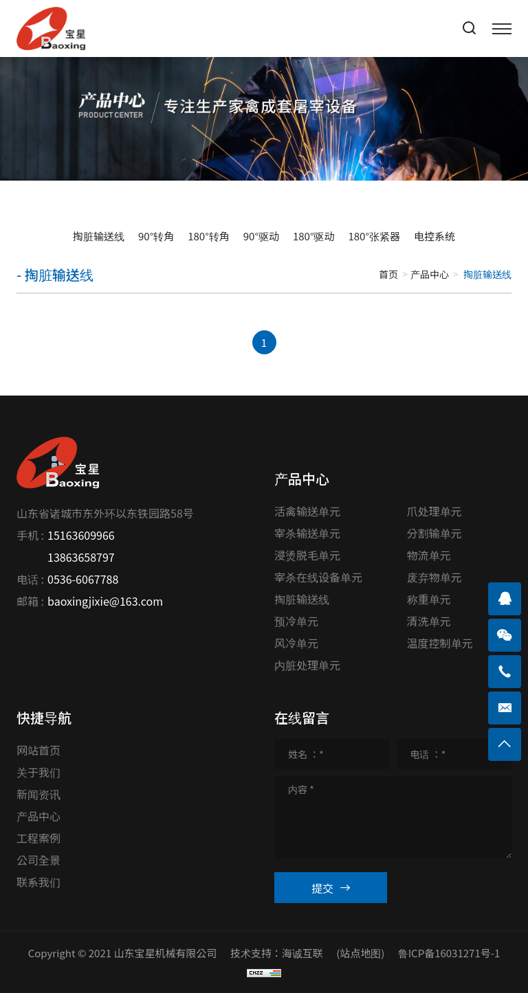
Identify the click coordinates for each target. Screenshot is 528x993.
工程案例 (38, 838)
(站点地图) (360, 953)
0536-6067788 (82, 579)
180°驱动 (314, 236)
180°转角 (209, 236)
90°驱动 (261, 236)
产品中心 (429, 274)
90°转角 (156, 236)
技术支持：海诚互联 (276, 953)
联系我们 (38, 882)
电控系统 (434, 236)
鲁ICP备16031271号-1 (449, 953)
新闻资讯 (38, 794)
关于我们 (38, 772)
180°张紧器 (374, 236)
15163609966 (81, 535)
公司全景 (38, 860)
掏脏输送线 (98, 236)
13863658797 (81, 557)
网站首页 (38, 750)
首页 (388, 274)
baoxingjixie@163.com (105, 601)
